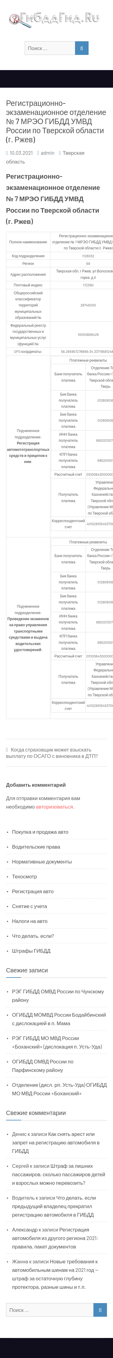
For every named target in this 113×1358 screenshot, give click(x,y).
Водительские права (36, 846)
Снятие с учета (29, 906)
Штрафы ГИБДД (31, 951)
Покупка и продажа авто (40, 832)
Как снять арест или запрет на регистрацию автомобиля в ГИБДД (56, 1142)
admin (48, 153)
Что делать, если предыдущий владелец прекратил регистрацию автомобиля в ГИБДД (54, 1206)
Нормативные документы (42, 861)
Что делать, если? (33, 936)
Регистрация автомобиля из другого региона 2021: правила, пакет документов (55, 1237)
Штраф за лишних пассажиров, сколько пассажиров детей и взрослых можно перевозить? (58, 1174)
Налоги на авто (30, 921)
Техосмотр (24, 876)
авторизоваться (54, 806)
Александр (25, 1229)
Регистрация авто (33, 891)
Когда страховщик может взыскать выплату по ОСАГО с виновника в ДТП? (52, 752)
